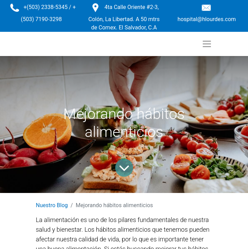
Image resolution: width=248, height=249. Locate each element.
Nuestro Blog (52, 205)
